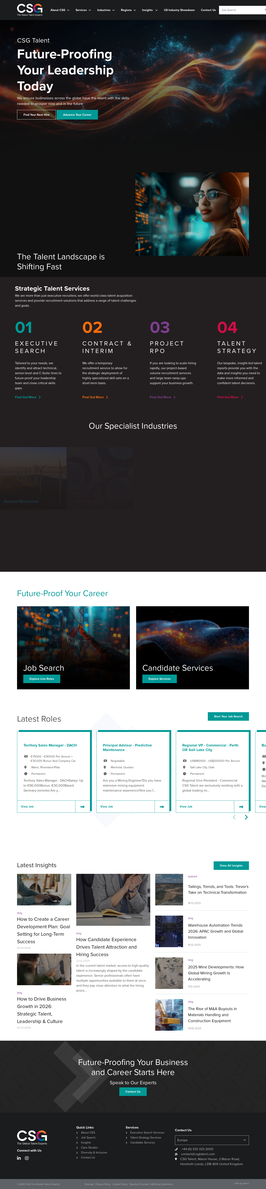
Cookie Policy (120, 1184)
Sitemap (89, 1184)
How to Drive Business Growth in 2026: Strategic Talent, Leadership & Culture (41, 1010)
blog (19, 913)
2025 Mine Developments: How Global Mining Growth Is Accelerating (216, 973)
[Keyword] (239, 10)
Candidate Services (142, 1142)
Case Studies (89, 1147)
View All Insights (231, 865)
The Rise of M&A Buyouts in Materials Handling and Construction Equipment (212, 1015)
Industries (104, 10)
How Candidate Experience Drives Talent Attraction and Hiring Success (106, 947)
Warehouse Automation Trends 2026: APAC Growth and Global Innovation (215, 931)
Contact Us (208, 10)
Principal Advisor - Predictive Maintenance (127, 748)
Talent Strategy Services (145, 1137)
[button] (246, 817)
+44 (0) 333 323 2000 (197, 1149)
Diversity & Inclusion (94, 1152)
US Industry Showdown (179, 10)
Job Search (88, 1137)
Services (81, 10)
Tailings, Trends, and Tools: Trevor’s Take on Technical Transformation (218, 890)
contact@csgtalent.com (198, 1154)
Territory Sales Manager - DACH (50, 745)
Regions (126, 10)
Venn (246, 1183)
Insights (148, 10)
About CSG (57, 10)
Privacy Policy (103, 1184)
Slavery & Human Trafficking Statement (151, 1184)
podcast (192, 876)
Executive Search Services (147, 1132)
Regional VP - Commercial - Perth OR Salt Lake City (210, 748)
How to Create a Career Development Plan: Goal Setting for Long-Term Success (43, 930)
